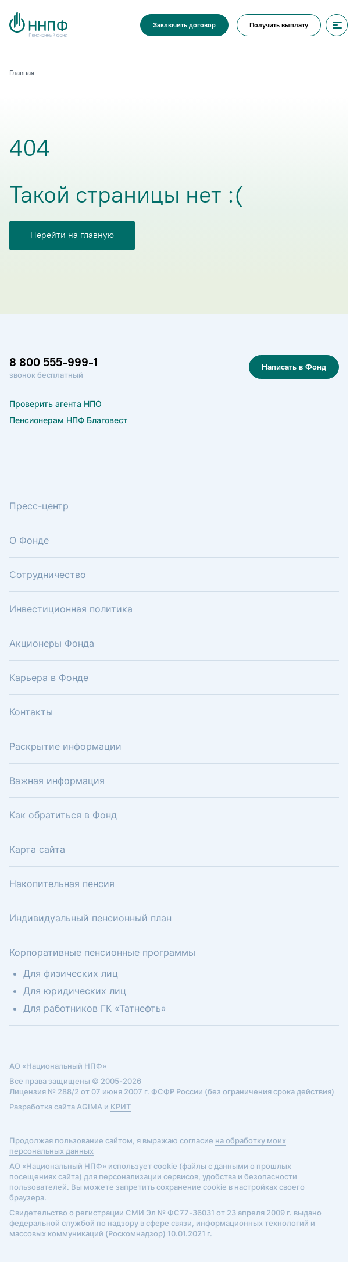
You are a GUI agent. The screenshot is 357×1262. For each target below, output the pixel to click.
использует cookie (142, 1166)
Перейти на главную (72, 235)
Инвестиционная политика (71, 609)
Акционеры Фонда (51, 643)
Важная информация (57, 780)
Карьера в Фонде (48, 677)
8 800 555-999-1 (53, 362)
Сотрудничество (47, 574)
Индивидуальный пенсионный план (90, 918)
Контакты (31, 712)
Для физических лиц (70, 973)
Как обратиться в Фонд (63, 815)
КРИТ (120, 1106)
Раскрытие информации (65, 746)
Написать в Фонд (294, 367)
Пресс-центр (39, 506)
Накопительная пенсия (62, 883)
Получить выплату (278, 25)
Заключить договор (184, 25)
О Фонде (29, 540)
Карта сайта (37, 849)
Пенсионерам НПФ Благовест (68, 420)
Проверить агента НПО (55, 404)
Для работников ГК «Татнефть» (94, 1008)
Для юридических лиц (74, 991)
